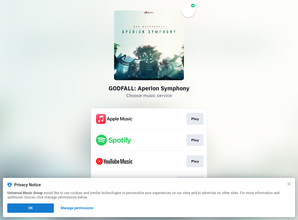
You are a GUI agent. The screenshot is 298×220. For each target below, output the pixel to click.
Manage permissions (77, 208)
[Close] (289, 184)
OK (30, 208)
